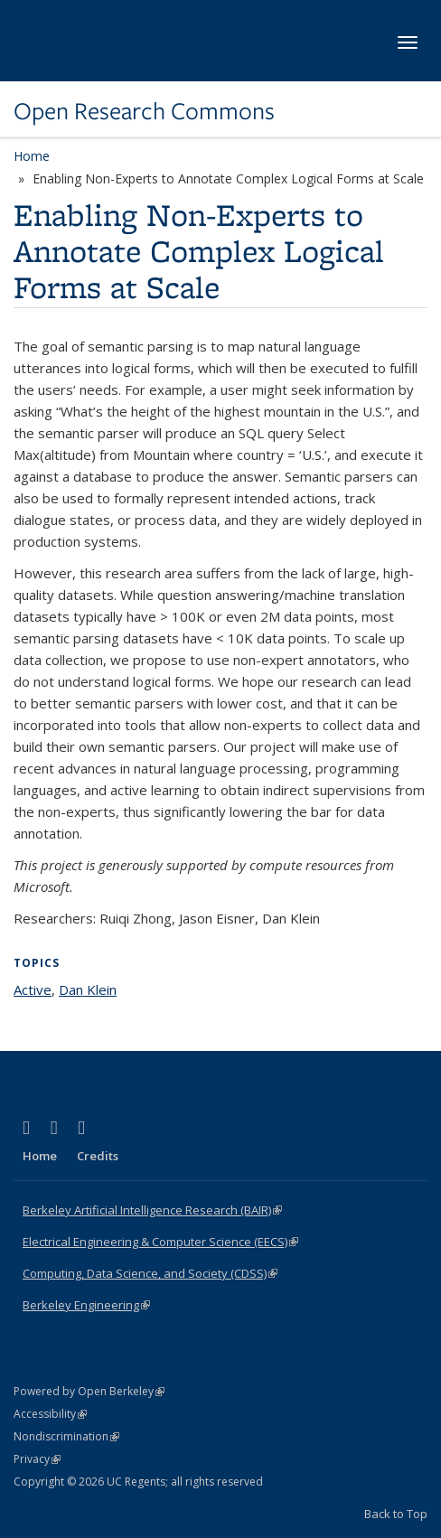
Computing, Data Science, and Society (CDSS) (150, 1273)
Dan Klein (88, 989)
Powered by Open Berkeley (89, 1391)
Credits (97, 1156)
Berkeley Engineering (86, 1305)
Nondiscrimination (66, 1436)
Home (32, 155)
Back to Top (395, 1513)
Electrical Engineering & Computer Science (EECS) (160, 1241)
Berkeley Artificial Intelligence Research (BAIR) (152, 1210)
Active (33, 989)
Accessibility (50, 1413)
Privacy (37, 1459)
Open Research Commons (144, 111)
